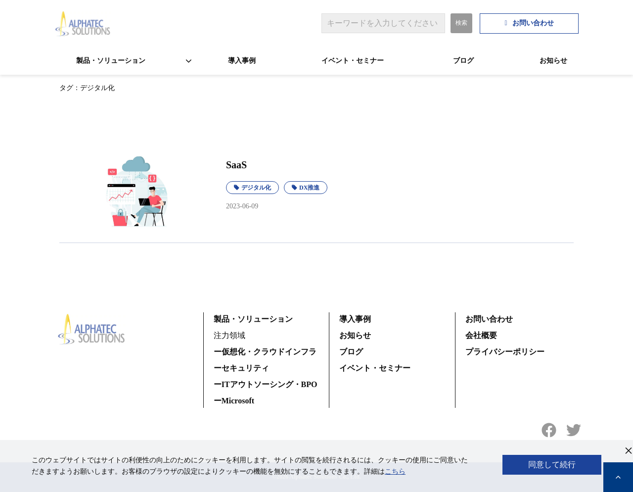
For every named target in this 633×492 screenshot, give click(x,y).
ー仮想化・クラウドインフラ (265, 351)
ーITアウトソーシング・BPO (265, 384)
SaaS (236, 164)
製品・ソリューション (110, 60)
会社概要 (481, 335)
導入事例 (242, 60)
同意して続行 (552, 464)
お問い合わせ (533, 23)
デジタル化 (256, 187)
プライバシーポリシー (504, 351)
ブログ (463, 60)
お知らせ (553, 60)
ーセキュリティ (241, 368)
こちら (395, 471)
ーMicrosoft (234, 400)
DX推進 (309, 187)
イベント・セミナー (352, 60)
